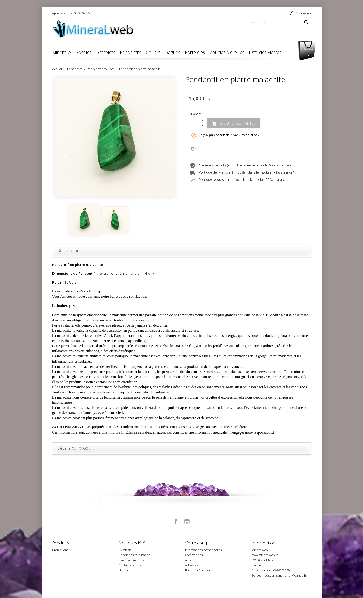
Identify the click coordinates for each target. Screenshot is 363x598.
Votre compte (199, 543)
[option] (115, 137)
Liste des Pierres (265, 52)
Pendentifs (130, 52)
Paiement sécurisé (132, 560)
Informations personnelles (203, 550)
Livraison (125, 550)
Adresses (191, 565)
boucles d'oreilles (227, 52)
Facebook (176, 521)
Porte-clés (195, 52)
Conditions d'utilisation (134, 555)
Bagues (172, 52)
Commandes (194, 555)
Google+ (193, 148)
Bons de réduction (198, 570)
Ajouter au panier (233, 123)
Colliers (153, 52)
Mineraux (62, 52)
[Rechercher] (279, 22)
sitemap (124, 570)
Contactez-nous (130, 565)
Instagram (187, 521)
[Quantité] (194, 123)
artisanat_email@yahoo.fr (289, 575)
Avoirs (189, 560)
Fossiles (84, 52)
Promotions (60, 550)
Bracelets (105, 52)
